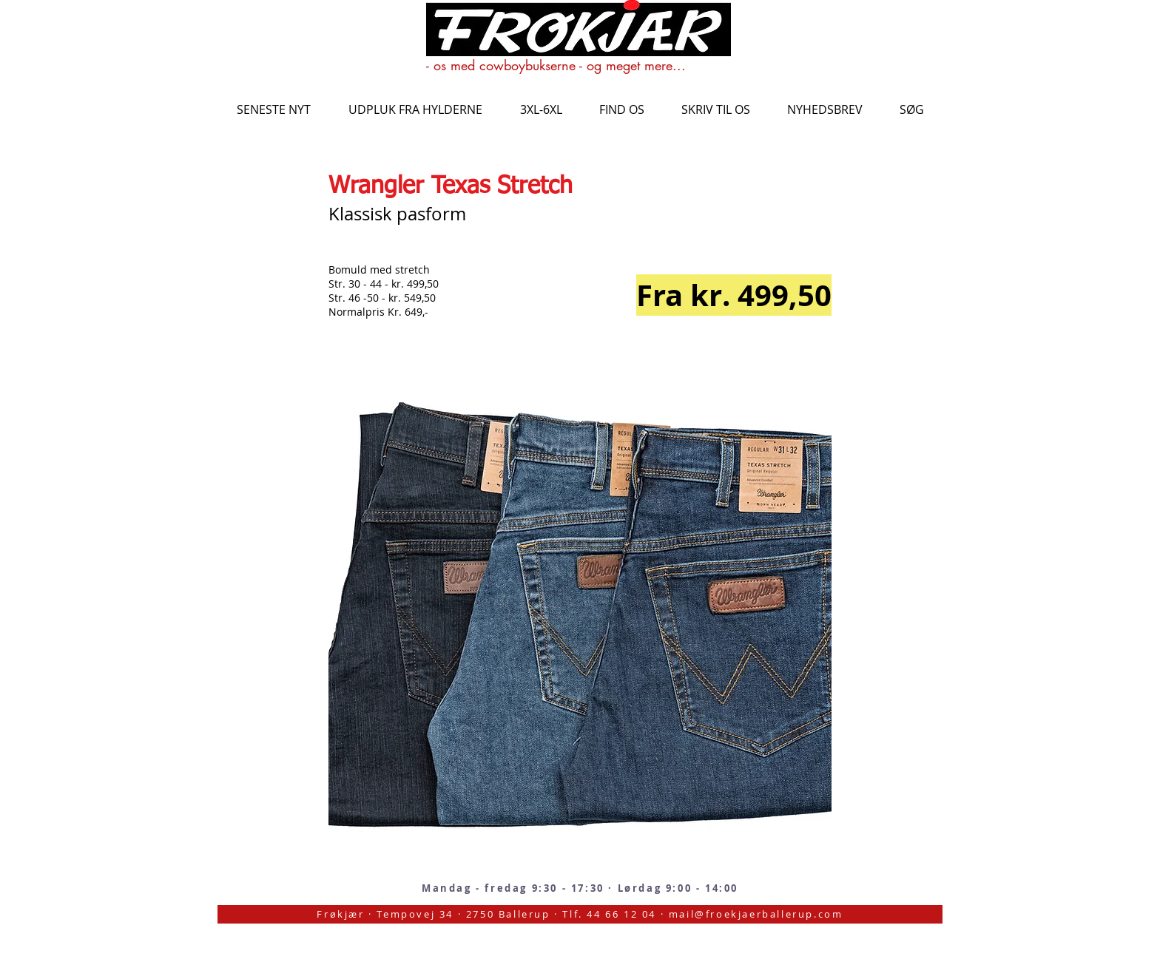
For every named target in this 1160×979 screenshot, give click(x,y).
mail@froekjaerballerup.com (756, 914)
